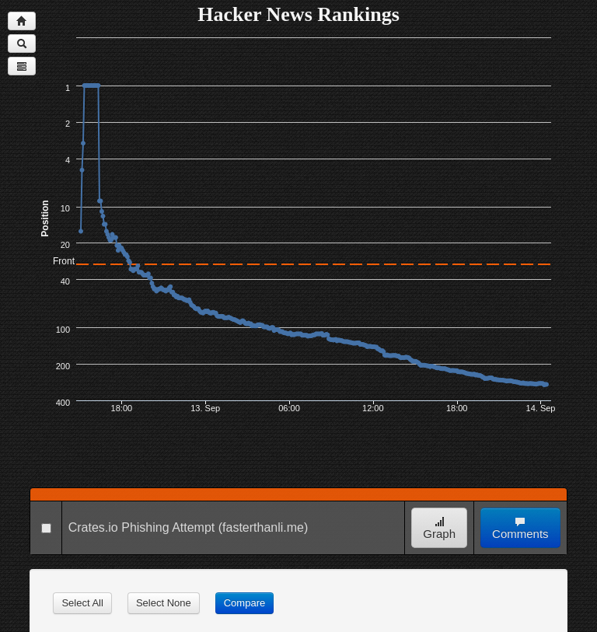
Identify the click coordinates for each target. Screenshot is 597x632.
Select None (163, 603)
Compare (244, 603)
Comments (520, 528)
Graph (439, 528)
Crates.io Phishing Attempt (141, 527)
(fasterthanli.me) (263, 527)
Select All (82, 603)
